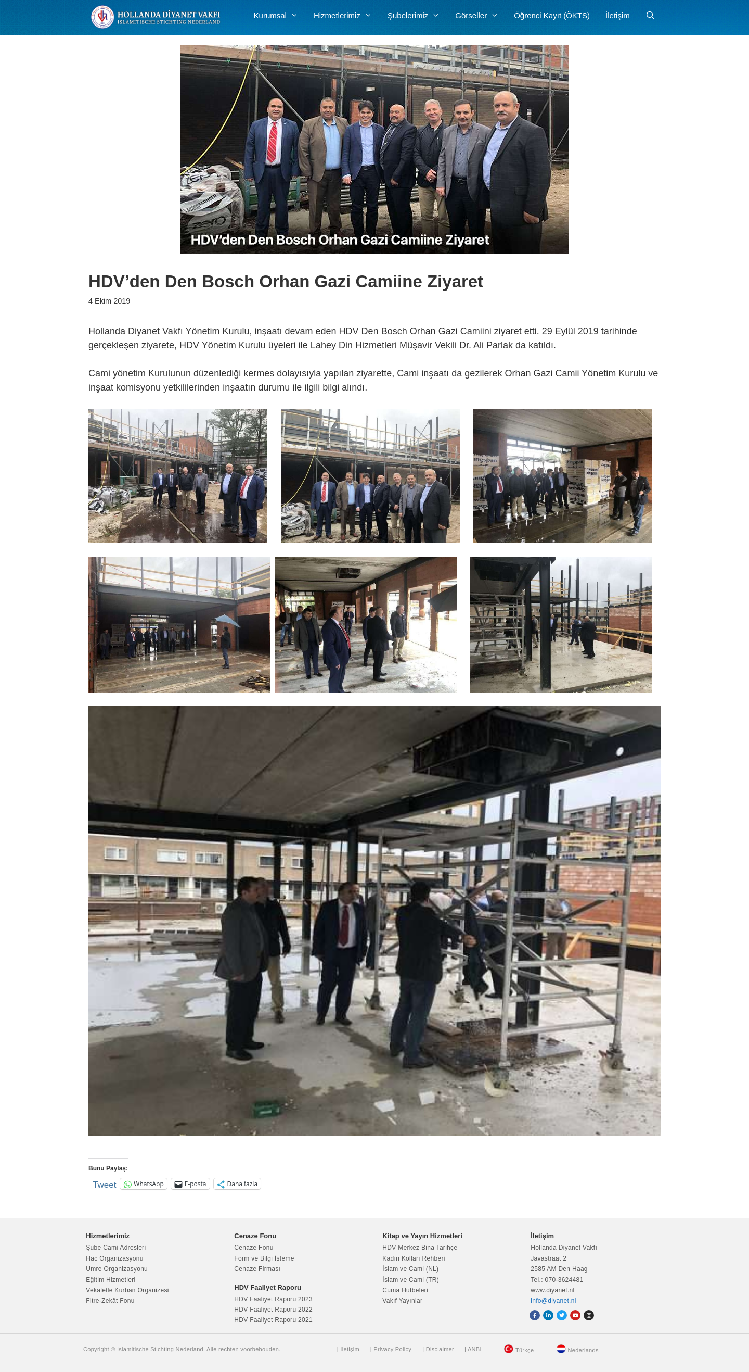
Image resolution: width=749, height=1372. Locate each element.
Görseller (480, 15)
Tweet (104, 1184)
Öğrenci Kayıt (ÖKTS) (552, 15)
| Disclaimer (438, 1349)
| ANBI (473, 1349)
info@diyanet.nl (553, 1300)
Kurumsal (280, 15)
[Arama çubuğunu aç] (650, 15)
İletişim (617, 15)
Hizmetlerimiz (347, 15)
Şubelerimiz (417, 15)
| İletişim (348, 1349)
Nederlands (583, 1350)
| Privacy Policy (390, 1349)
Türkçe (524, 1350)
